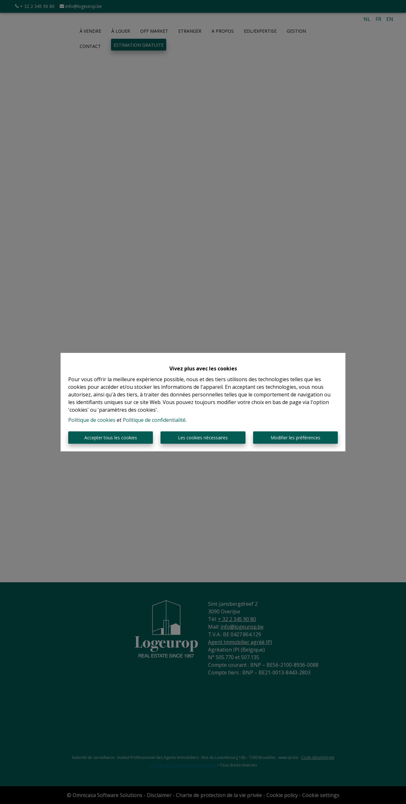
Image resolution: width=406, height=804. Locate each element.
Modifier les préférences (295, 438)
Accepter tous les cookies (110, 438)
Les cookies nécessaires (203, 438)
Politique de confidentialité (154, 419)
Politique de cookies (91, 419)
